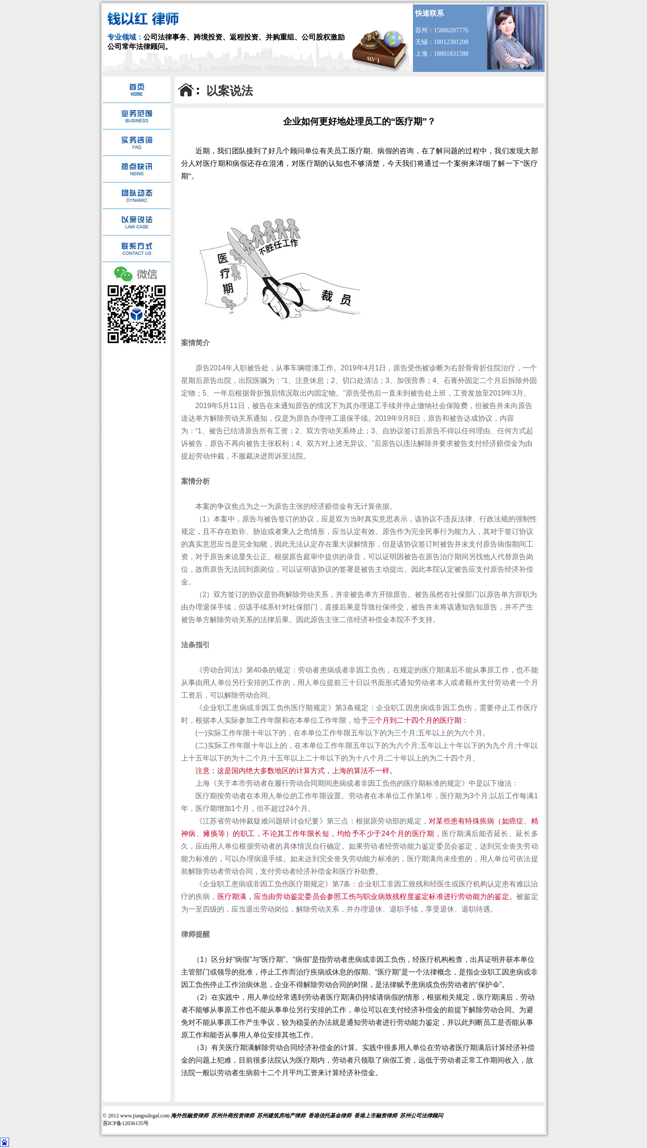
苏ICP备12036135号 (126, 1123)
